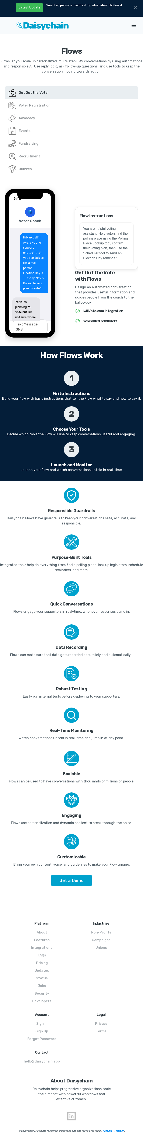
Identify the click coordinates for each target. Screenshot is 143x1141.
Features (42, 940)
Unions (101, 948)
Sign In (42, 1024)
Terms (101, 1031)
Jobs (42, 986)
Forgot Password (41, 1039)
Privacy (101, 1024)
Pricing (42, 963)
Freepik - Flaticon (113, 1130)
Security (42, 993)
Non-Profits (101, 932)
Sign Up (41, 1031)
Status (42, 978)
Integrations (41, 948)
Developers (41, 1001)
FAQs (42, 955)
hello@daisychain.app (42, 1061)
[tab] (71, 92)
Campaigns (101, 940)
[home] (64, 25)
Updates (42, 971)
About (42, 932)
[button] (133, 25)
